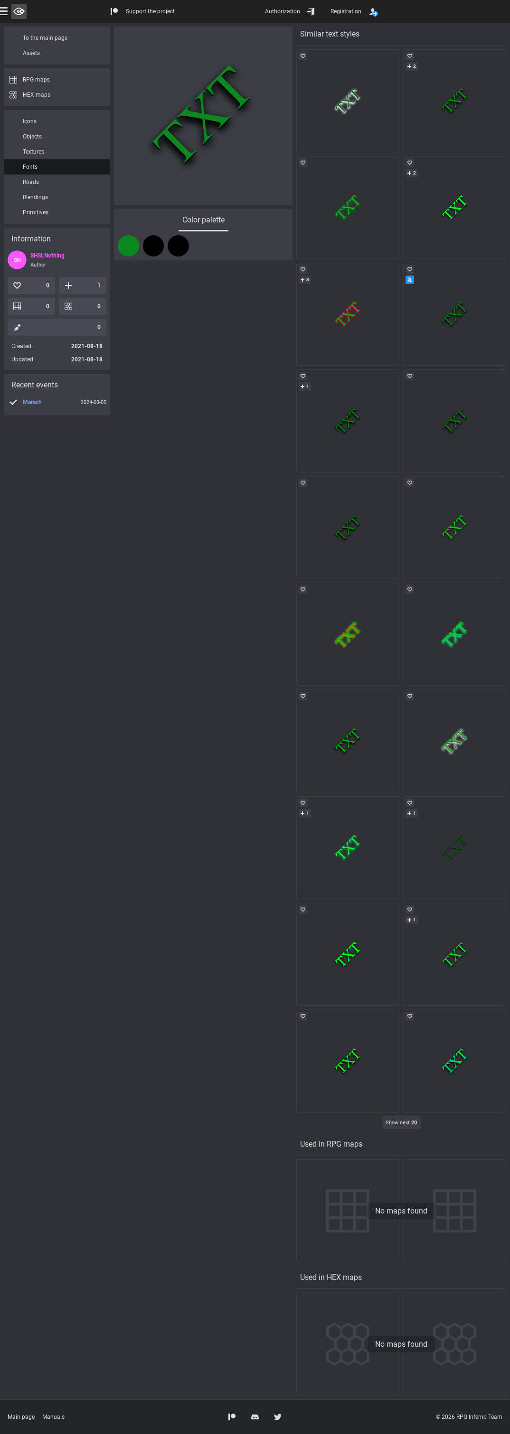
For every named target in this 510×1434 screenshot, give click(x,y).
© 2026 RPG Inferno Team (469, 1417)
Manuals (53, 1417)
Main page (21, 1417)
